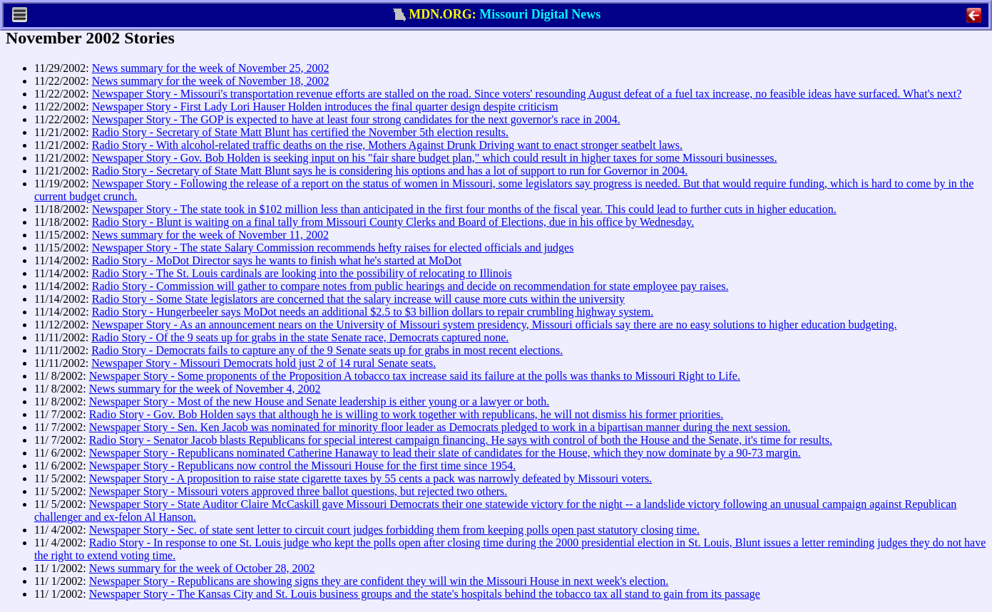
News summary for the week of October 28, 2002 (202, 568)
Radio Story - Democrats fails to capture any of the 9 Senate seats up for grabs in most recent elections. (327, 350)
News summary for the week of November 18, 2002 (210, 81)
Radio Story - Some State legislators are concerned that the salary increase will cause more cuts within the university (358, 299)
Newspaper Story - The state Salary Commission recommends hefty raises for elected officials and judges (333, 248)
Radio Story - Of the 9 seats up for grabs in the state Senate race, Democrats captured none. (299, 337)
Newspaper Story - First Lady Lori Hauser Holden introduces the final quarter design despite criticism (325, 106)
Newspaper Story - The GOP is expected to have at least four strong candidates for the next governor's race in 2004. (356, 119)
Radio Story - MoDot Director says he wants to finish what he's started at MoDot (276, 260)
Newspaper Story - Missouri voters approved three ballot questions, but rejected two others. (298, 491)
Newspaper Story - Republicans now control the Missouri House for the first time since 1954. (302, 466)
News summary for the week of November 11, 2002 (210, 235)
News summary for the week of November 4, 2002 (205, 389)
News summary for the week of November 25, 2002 (210, 68)
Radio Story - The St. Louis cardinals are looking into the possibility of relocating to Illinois (302, 273)
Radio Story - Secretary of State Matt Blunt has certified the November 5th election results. (300, 132)
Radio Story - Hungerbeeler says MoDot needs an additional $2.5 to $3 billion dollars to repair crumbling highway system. (372, 312)
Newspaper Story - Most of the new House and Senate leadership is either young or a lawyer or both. (319, 401)
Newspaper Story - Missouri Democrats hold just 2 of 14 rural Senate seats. (263, 363)
